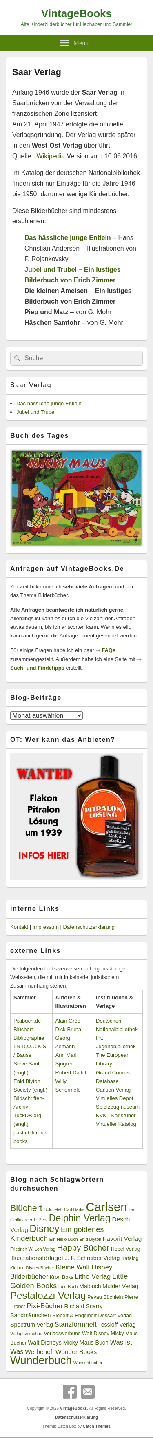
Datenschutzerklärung (89, 927)
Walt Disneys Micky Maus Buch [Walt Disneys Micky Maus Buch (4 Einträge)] (68, 1342)
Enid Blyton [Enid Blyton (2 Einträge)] (90, 1239)
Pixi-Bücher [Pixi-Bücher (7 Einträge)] (45, 1306)
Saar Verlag (30, 385)
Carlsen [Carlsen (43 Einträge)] (106, 1207)
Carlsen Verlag (113, 1090)
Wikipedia (51, 156)
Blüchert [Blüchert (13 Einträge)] (26, 1208)
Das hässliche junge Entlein (49, 403)
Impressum (46, 927)
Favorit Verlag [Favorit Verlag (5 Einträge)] (122, 1238)
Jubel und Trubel (35, 412)
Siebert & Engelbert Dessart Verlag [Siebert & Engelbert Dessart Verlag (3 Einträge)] (92, 1315)
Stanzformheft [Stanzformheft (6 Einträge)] (76, 1324)
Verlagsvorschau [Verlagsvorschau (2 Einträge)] (26, 1333)
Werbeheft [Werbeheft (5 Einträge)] (39, 1351)
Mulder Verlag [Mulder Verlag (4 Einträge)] (120, 1286)
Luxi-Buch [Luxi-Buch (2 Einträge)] (68, 1286)
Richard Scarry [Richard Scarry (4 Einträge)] (83, 1306)
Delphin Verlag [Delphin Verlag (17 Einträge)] (80, 1218)
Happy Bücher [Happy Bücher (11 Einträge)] (83, 1247)
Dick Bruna (68, 1029)
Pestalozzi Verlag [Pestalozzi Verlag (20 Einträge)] (48, 1295)
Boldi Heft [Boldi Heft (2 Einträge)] (53, 1209)
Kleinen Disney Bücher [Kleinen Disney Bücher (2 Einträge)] (32, 1267)
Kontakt (19, 927)
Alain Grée (67, 1021)
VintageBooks (76, 13)
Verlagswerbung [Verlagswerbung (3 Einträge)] (62, 1333)
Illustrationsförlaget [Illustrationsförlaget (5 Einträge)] (36, 1257)
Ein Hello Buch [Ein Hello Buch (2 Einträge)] (63, 1239)
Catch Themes (97, 1426)
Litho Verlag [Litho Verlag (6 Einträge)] (93, 1276)
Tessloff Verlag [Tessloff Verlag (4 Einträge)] (117, 1324)
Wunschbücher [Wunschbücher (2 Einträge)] (87, 1362)
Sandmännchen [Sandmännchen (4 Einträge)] (30, 1315)
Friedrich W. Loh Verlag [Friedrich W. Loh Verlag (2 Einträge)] (32, 1249)
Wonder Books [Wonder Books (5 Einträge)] (76, 1351)
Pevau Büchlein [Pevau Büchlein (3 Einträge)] (105, 1297)
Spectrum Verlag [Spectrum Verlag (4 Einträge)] (31, 1324)
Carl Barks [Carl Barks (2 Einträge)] (74, 1209)
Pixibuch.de (27, 1021)
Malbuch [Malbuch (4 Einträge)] (90, 1286)
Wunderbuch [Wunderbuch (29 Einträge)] (41, 1360)
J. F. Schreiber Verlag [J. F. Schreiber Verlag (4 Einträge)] (92, 1258)
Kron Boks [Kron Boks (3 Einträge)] (61, 1277)
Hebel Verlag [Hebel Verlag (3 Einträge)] (125, 1249)
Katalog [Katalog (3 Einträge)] (130, 1258)
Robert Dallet (70, 1073)
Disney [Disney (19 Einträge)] (45, 1228)
